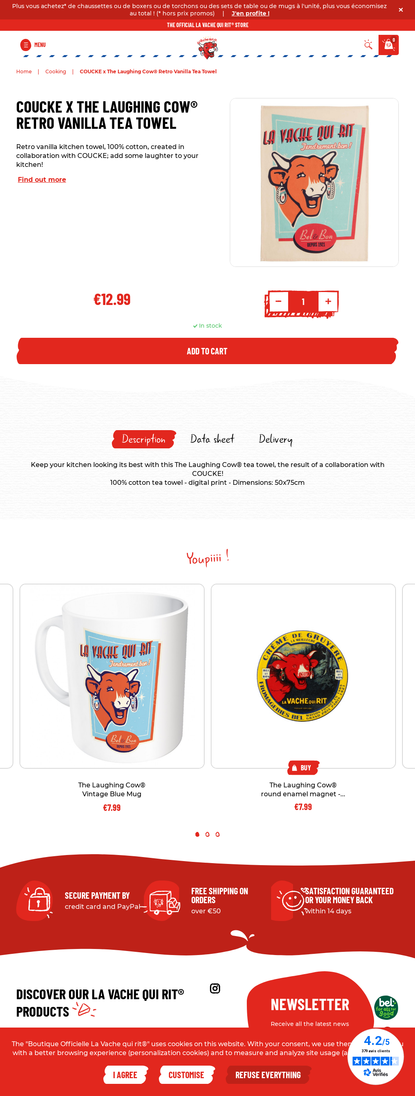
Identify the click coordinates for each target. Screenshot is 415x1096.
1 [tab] (197, 834)
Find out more (42, 179)
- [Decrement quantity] (278, 301)
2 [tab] (207, 834)
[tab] (144, 439)
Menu (40, 44)
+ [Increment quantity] (328, 301)
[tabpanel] (303, 697)
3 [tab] (218, 834)
